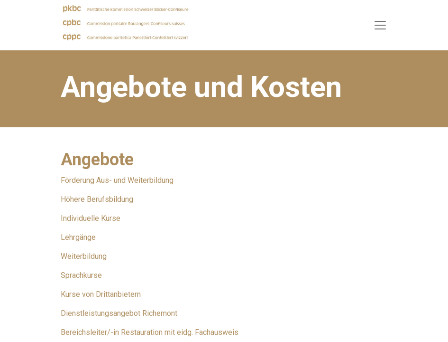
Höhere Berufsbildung (97, 199)
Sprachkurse (81, 275)
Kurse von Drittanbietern (101, 294)
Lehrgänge (78, 237)
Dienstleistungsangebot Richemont (119, 313)
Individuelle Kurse (90, 218)
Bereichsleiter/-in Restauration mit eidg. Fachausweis (149, 332)
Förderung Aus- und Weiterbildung (117, 180)
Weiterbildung (84, 256)
